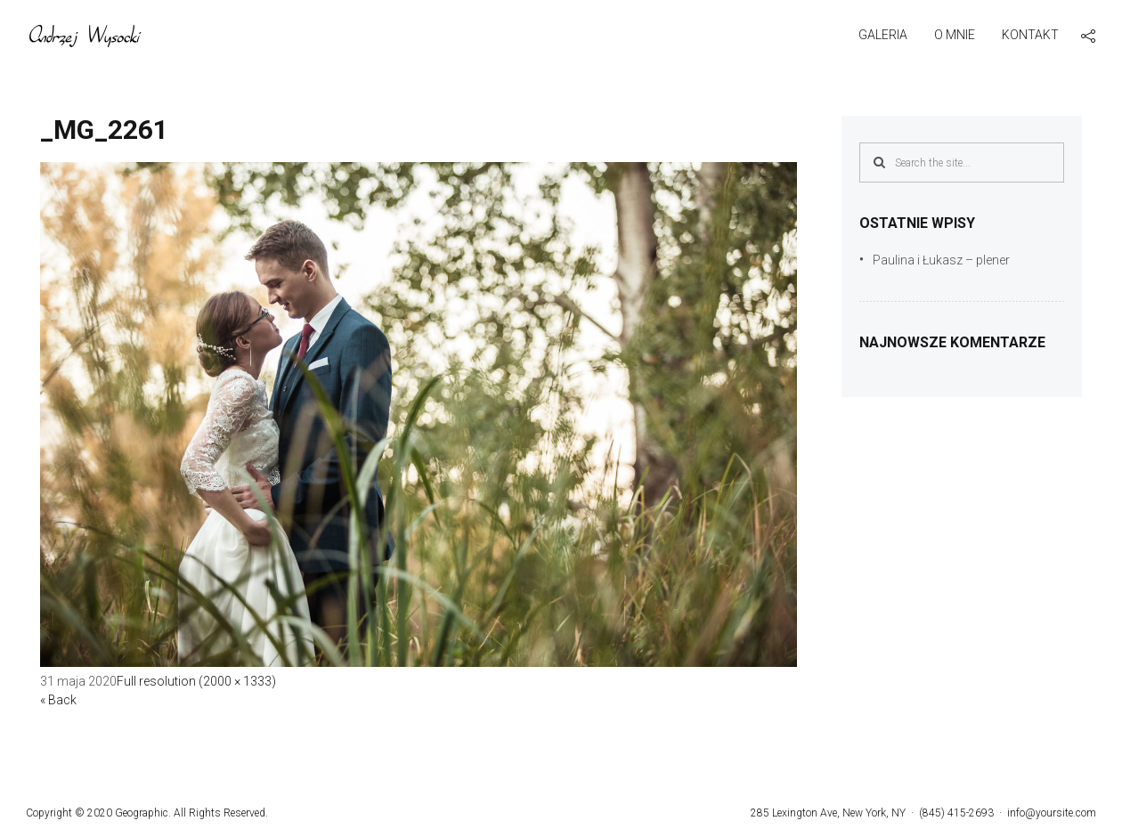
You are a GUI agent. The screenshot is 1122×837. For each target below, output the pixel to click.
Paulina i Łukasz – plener (941, 260)
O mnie (954, 35)
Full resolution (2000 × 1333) (196, 681)
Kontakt (1030, 35)
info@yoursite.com (1051, 813)
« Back (58, 700)
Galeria (882, 35)
